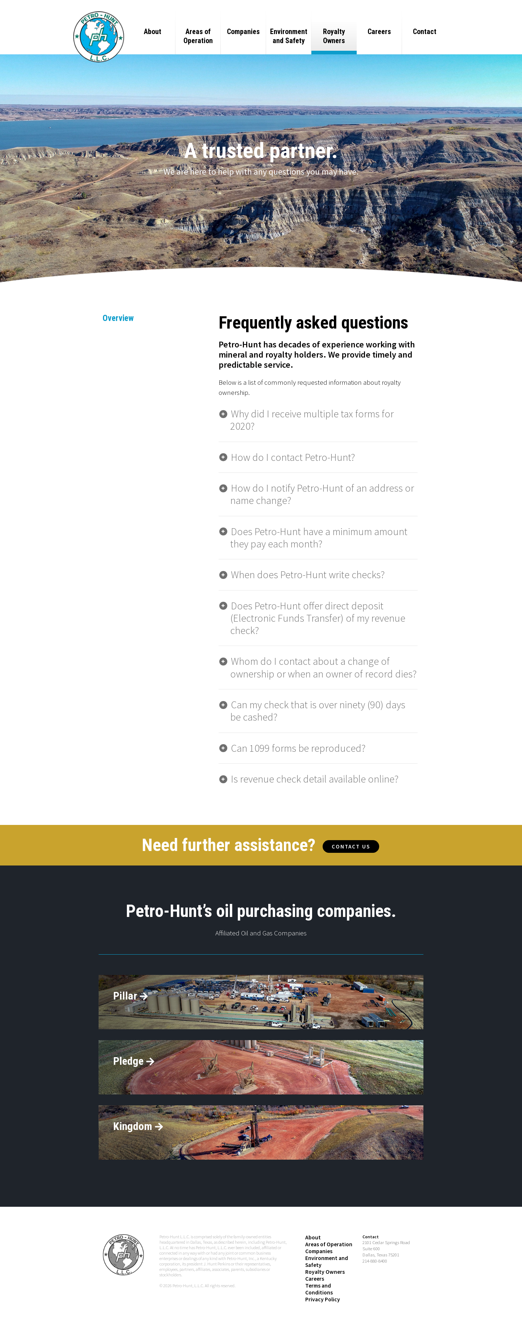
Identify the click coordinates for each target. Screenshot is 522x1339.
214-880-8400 (374, 1282)
